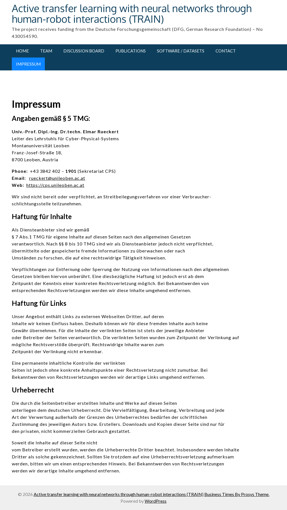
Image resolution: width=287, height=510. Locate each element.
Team (46, 50)
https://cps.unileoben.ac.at (55, 185)
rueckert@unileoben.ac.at (57, 178)
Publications (130, 50)
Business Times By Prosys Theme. (236, 494)
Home (22, 50)
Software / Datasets (180, 50)
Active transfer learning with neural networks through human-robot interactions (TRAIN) (132, 13)
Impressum (28, 63)
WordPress (155, 501)
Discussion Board (83, 50)
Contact (226, 50)
